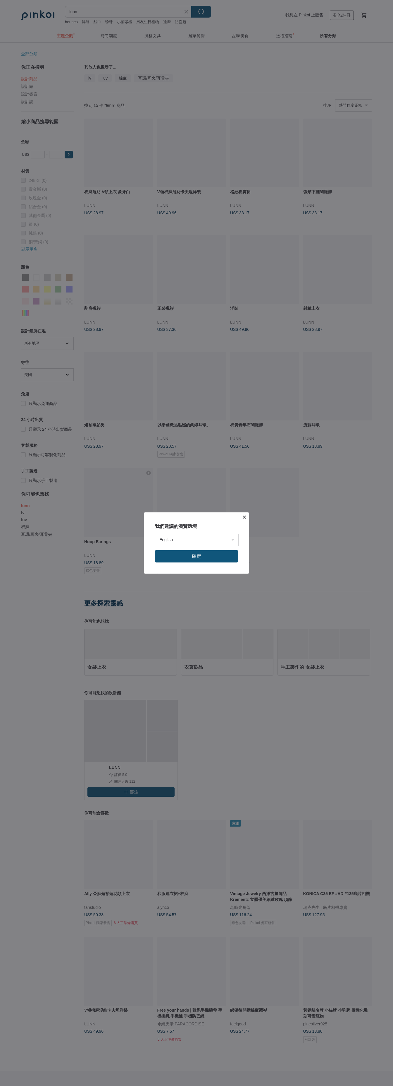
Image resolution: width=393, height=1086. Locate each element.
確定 (196, 556)
